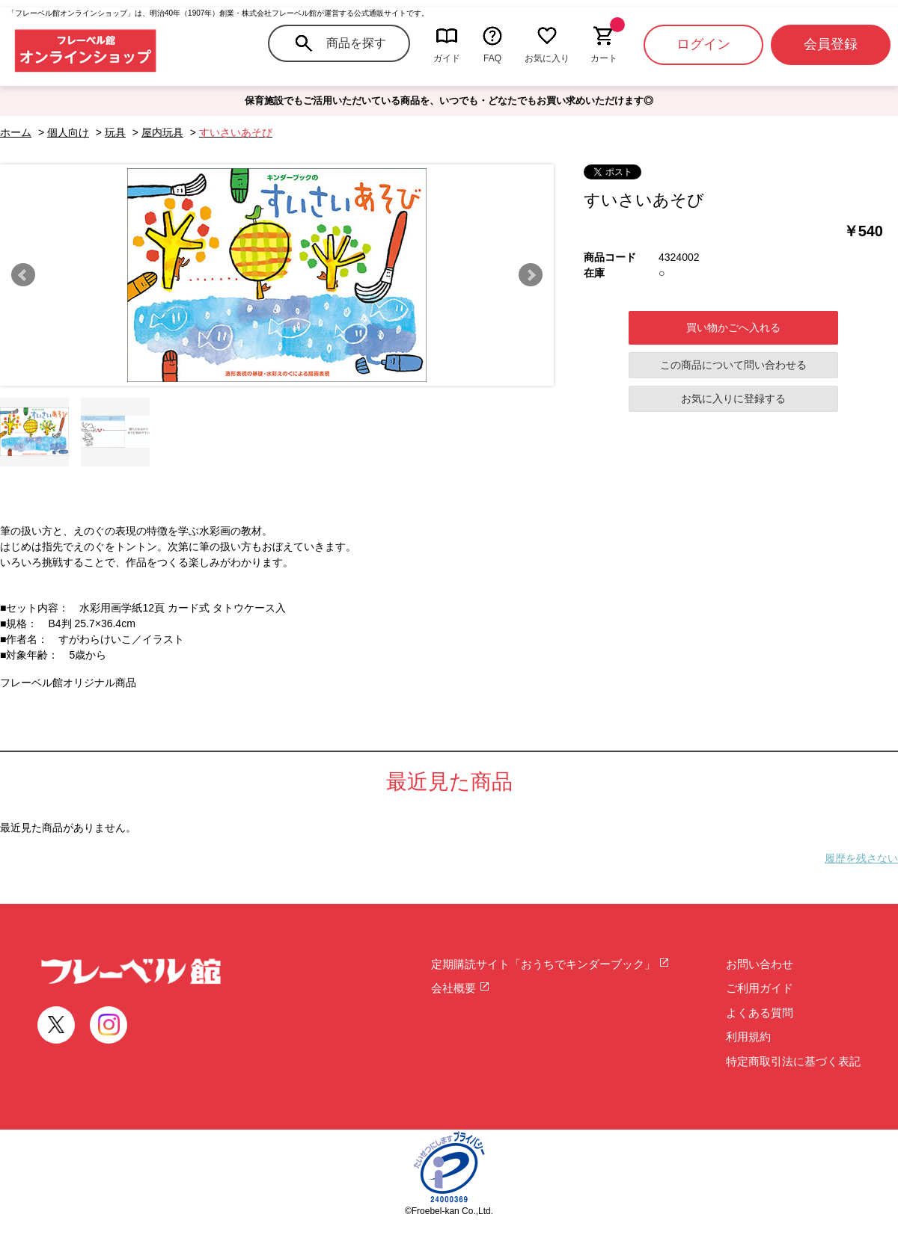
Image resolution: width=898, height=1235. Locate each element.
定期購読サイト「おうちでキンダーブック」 (550, 964)
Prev (23, 275)
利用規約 (748, 1036)
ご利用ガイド (759, 988)
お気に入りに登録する (733, 398)
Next (531, 275)
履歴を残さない (861, 858)
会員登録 (831, 44)
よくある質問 (759, 1012)
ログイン (703, 44)
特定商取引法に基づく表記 (793, 1061)
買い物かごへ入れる (733, 327)
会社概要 (460, 988)
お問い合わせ (759, 964)
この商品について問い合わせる (733, 365)
